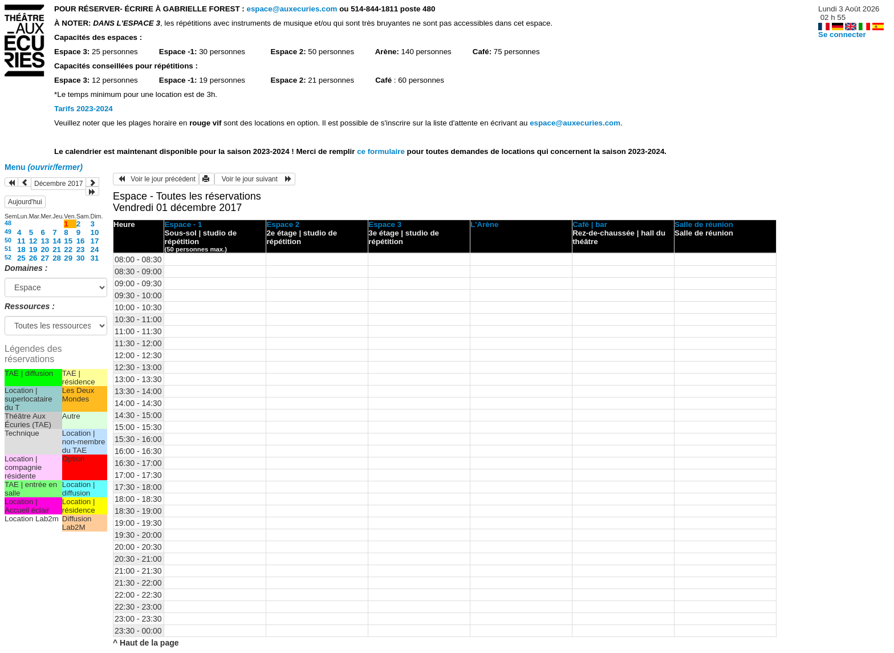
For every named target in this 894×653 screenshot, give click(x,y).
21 (56, 249)
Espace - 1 (183, 224)
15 (68, 241)
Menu (44, 167)
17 (95, 241)
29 (68, 258)
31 (95, 258)
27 (44, 258)
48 (8, 223)
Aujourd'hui (25, 202)
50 (8, 240)
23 (80, 249)
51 (8, 248)
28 (56, 258)
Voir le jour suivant (255, 179)
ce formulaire (382, 151)
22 (68, 249)
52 (8, 257)
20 (44, 249)
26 (33, 258)
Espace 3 (384, 224)
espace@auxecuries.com (291, 9)
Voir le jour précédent (156, 179)
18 (21, 249)
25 (21, 258)
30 (80, 258)
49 (8, 231)
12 (33, 241)
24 (95, 249)
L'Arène (484, 224)
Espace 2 (282, 224)
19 (33, 249)
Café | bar (589, 224)
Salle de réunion (703, 224)
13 (44, 241)
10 (95, 232)
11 (21, 241)
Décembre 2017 (58, 184)
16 (80, 241)
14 (56, 241)
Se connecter (842, 34)
